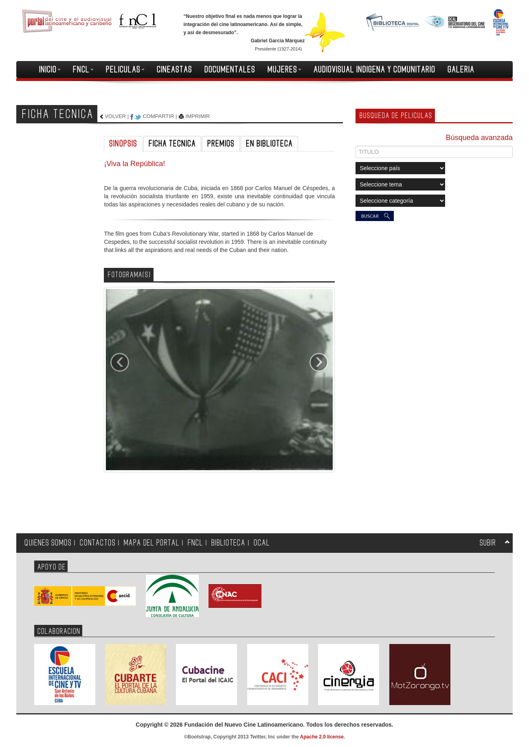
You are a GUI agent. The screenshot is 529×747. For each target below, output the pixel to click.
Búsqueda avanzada (479, 138)
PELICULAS (125, 69)
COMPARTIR (158, 116)
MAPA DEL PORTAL (152, 543)
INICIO (50, 69)
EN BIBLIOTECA (269, 143)
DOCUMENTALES (229, 69)
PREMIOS (221, 143)
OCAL (262, 543)
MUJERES (284, 69)
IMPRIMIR (198, 116)
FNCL (83, 69)
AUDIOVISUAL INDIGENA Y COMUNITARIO (374, 69)
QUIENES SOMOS (48, 543)
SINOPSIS (123, 143)
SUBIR (488, 543)
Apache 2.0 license (322, 737)
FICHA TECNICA (172, 143)
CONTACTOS (98, 543)
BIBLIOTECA (228, 543)
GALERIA (461, 69)
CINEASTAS (174, 69)
